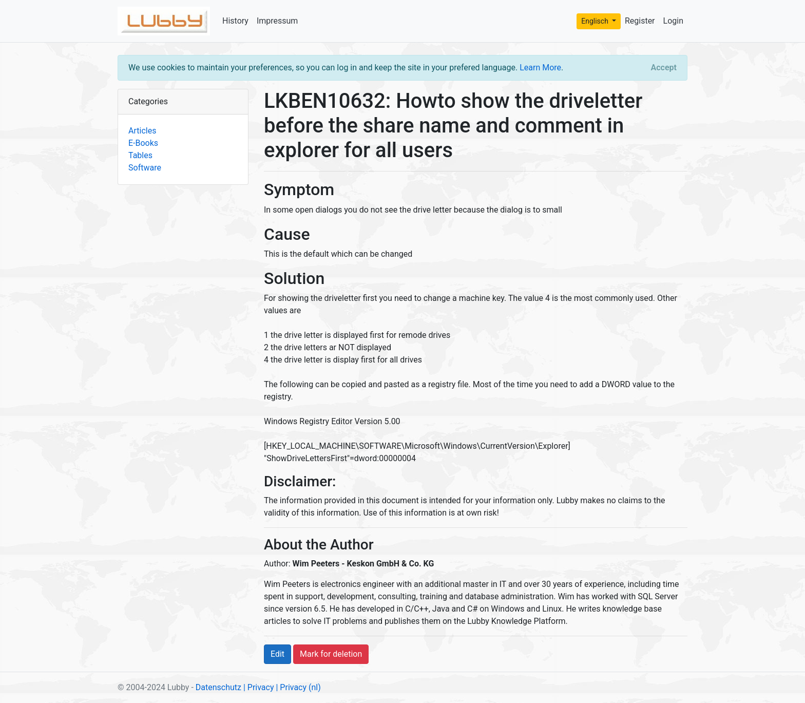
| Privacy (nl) (298, 687)
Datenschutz (218, 687)
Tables (140, 155)
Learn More (540, 67)
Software (144, 168)
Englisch (595, 21)
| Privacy (258, 687)
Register (640, 21)
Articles (142, 131)
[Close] (664, 67)
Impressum (277, 21)
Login (673, 21)
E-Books (143, 143)
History (235, 21)
